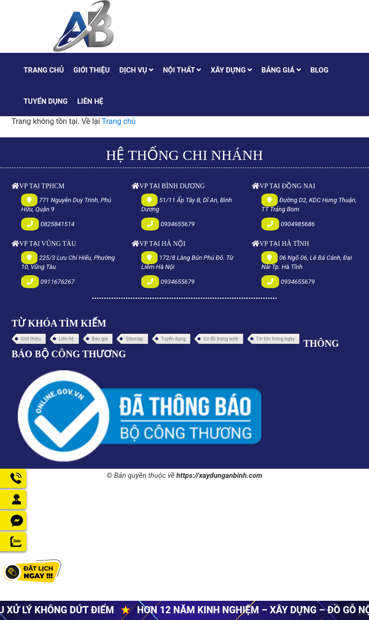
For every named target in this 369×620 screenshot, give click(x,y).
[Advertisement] (184, 549)
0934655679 (177, 224)
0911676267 (57, 281)
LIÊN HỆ (90, 101)
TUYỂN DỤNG (46, 101)
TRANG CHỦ (44, 70)
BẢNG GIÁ (281, 70)
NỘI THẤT (182, 70)
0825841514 (57, 224)
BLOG (319, 70)
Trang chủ (119, 121)
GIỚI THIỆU (92, 70)
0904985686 (298, 224)
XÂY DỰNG (231, 70)
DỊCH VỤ (136, 70)
